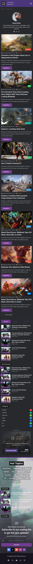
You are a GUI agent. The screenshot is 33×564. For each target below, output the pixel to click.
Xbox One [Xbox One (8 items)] (16, 481)
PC (3, 423)
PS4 (3, 426)
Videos (4, 420)
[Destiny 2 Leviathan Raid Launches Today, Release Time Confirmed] (16, 183)
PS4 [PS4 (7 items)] (15, 475)
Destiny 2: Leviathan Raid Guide (13, 129)
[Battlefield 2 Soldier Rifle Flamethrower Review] (5, 357)
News (3, 418)
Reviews (4, 410)
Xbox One (4, 415)
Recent (6, 321)
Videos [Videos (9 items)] (27, 478)
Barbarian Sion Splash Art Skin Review (15, 267)
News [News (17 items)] (13, 471)
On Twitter (5, 516)
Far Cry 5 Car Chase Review (19, 347)
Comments (26, 321)
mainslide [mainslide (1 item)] (6, 471)
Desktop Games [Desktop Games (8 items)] (17, 468)
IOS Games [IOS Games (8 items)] (27, 468)
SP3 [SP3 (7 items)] (5, 478)
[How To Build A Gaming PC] (16, 150)
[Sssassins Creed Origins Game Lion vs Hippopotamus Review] (16, 42)
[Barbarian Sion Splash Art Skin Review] (16, 254)
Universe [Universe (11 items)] (20, 478)
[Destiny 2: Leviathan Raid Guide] (16, 116)
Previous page (7, 314)
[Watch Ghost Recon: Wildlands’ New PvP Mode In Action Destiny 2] (5, 328)
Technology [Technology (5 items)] (12, 478)
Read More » (6, 68)
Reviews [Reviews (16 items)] (21, 475)
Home (3, 9)
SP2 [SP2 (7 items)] (27, 475)
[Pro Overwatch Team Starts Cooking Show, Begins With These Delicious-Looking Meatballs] (16, 79)
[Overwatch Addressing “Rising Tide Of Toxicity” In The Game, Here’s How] (5, 335)
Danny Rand (16, 23)
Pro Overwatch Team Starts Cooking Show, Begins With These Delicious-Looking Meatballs (14, 94)
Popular (15, 321)
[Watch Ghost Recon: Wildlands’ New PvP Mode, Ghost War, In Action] (16, 219)
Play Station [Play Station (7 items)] (8, 475)
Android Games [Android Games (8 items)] (7, 468)
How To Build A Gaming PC (11, 163)
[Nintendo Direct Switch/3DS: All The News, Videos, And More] (5, 343)
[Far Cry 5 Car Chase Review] (5, 350)
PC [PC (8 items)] (28, 471)
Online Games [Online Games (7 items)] (21, 471)
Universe (4, 412)
